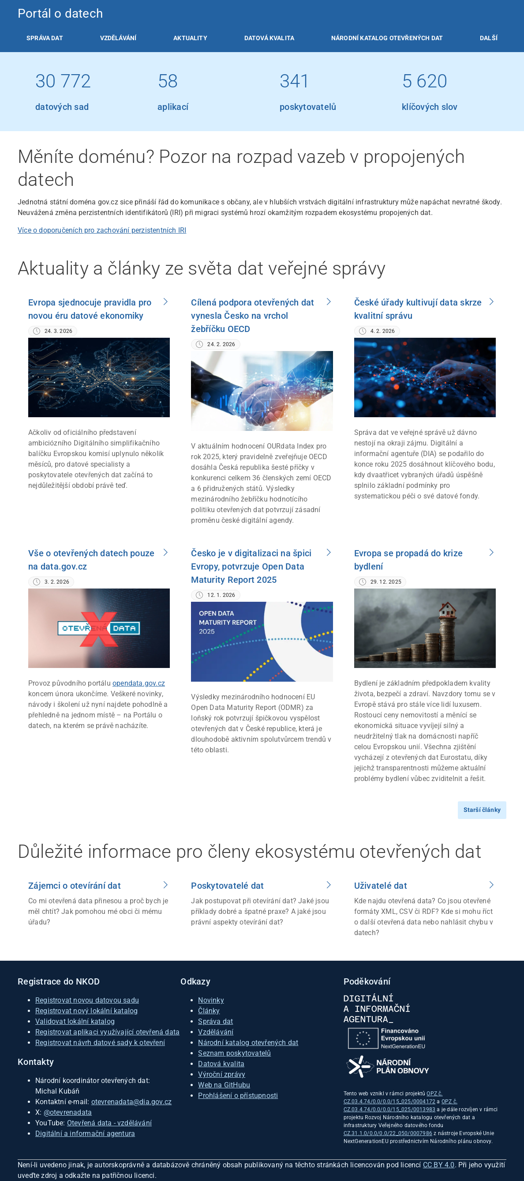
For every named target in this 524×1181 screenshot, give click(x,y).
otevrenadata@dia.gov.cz (131, 1102)
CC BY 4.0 (439, 1165)
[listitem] (45, 38)
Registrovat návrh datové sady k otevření (100, 1042)
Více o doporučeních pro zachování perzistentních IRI (102, 230)
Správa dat (44, 38)
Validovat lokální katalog (75, 1021)
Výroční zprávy (221, 1074)
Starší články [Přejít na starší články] (482, 809)
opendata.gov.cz (138, 683)
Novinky (211, 1000)
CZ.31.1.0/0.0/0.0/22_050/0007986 (388, 1133)
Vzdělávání (118, 38)
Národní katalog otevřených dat (248, 1042)
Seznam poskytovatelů (234, 1053)
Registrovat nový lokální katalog (86, 1011)
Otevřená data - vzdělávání (109, 1123)
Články (209, 1011)
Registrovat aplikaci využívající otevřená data (107, 1032)
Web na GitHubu (224, 1085)
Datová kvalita (269, 38)
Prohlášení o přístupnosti (238, 1095)
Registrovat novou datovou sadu (87, 1000)
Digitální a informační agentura (85, 1133)
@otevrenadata (68, 1112)
